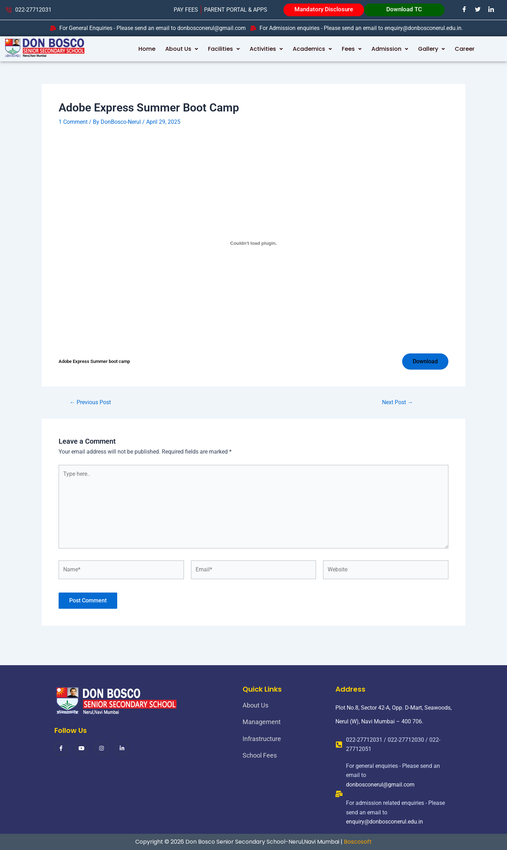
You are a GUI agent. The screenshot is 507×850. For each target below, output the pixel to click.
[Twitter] (478, 9)
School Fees (260, 755)
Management (262, 721)
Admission (389, 49)
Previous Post (90, 402)
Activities (266, 49)
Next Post (397, 402)
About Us (181, 49)
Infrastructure (262, 738)
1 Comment (73, 122)
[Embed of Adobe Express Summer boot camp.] (253, 243)
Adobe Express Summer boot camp (94, 361)
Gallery (431, 49)
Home (146, 49)
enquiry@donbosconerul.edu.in (384, 821)
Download (425, 361)
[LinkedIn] (491, 9)
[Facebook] (464, 9)
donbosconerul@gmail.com (380, 784)
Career (465, 49)
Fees (352, 49)
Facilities (224, 49)
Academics (312, 49)
